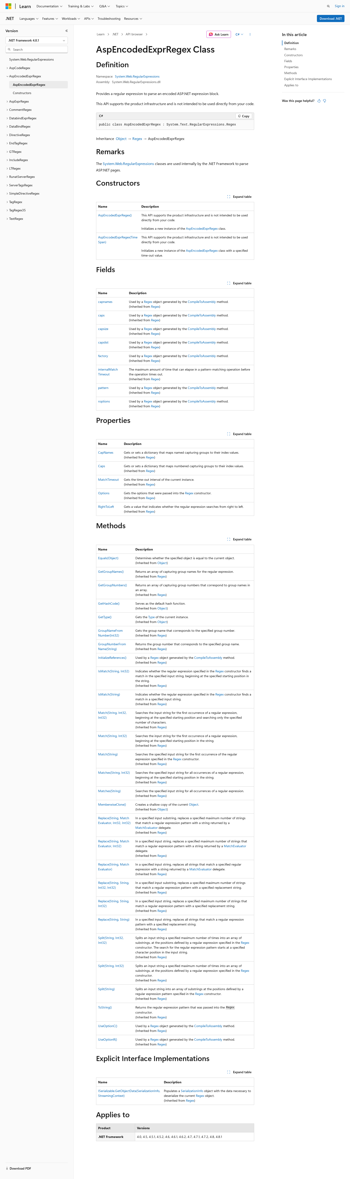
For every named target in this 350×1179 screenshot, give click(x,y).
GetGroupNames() (111, 571)
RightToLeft (106, 506)
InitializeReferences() (112, 657)
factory (103, 356)
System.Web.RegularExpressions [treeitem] (31, 59)
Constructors (293, 55)
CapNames (105, 452)
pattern (103, 388)
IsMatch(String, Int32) (113, 671)
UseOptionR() (107, 1039)
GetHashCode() (109, 603)
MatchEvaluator (146, 827)
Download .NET (331, 18)
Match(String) (108, 754)
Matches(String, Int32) (114, 772)
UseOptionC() (107, 1026)
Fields (288, 61)
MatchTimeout (108, 479)
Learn (101, 34)
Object (121, 138)
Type (151, 617)
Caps (101, 466)
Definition (291, 43)
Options (103, 493)
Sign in (339, 6)
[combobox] (37, 40)
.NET (115, 34)
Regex (137, 138)
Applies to (291, 85)
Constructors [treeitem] (22, 93)
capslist (103, 342)
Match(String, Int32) (112, 736)
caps (101, 315)
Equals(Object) (108, 558)
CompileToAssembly (202, 301)
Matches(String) (109, 791)
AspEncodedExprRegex (202, 228)
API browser (134, 34)
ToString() (105, 1007)
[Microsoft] (8, 6)
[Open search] (328, 6)
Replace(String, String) (113, 919)
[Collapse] (66, 31)
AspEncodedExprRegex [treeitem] (29, 84)
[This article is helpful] (319, 100)
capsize (103, 329)
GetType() (104, 617)
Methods (290, 73)
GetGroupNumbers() (112, 585)
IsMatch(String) (109, 694)
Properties (291, 67)
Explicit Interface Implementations (308, 79)
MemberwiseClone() (112, 804)
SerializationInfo (192, 1091)
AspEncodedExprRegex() (115, 215)
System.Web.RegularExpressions (137, 76)
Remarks (290, 49)
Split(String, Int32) (111, 966)
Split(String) (106, 989)
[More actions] (250, 34)
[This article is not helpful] (324, 100)
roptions (104, 401)
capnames (105, 301)
